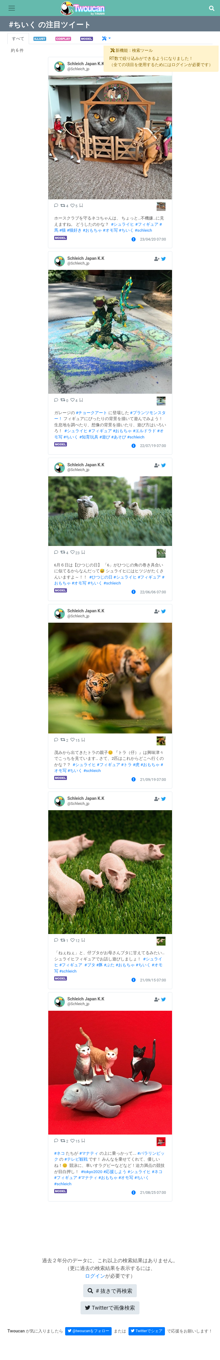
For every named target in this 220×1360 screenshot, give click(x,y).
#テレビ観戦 (75, 1159)
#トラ (126, 764)
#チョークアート (91, 412)
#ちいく (126, 230)
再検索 (110, 1291)
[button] (212, 8)
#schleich (143, 230)
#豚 (99, 964)
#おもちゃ (92, 230)
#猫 (62, 230)
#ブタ (89, 964)
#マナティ (88, 1153)
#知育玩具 (88, 437)
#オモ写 (110, 230)
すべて (18, 38)
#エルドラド (144, 430)
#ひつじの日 (100, 577)
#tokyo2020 (91, 1171)
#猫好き (74, 230)
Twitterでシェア (147, 1331)
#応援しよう (114, 1171)
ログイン (95, 1276)
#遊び (104, 437)
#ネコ (59, 1153)
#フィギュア (146, 224)
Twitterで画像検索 (110, 1308)
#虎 (136, 764)
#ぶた (109, 964)
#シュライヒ (122, 224)
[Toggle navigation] (11, 8)
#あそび (118, 437)
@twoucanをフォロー (89, 1331)
